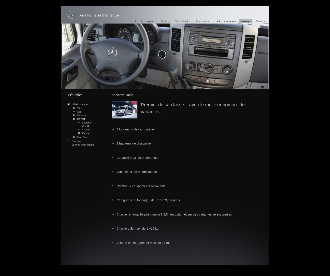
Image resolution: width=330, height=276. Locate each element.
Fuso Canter (83, 137)
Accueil (138, 21)
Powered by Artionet (114, 268)
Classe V (81, 115)
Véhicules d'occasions (83, 144)
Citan (79, 108)
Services (165, 21)
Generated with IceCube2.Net (139, 268)
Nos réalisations (183, 21)
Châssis (86, 129)
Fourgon (86, 122)
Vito (79, 111)
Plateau (86, 133)
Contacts (260, 21)
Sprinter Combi (93, 15)
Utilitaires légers (80, 104)
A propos (151, 21)
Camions (76, 141)
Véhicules (246, 21)
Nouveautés (202, 21)
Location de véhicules (224, 21)
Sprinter (81, 118)
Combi (85, 126)
